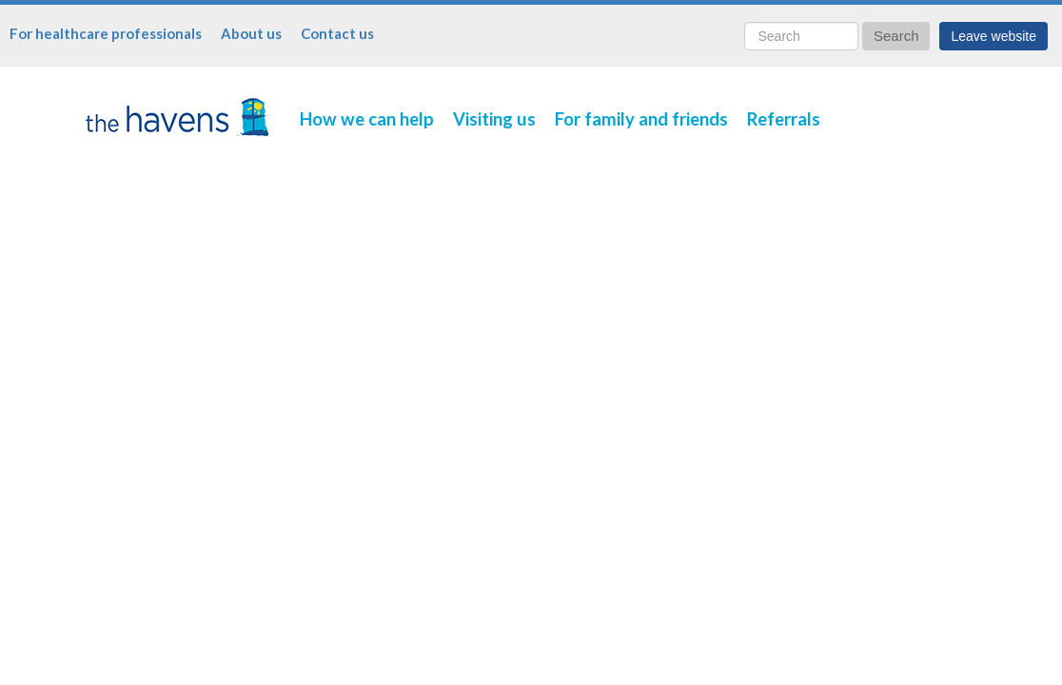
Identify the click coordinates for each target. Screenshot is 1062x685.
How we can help (367, 118)
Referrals (783, 118)
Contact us (337, 33)
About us (251, 33)
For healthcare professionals (106, 33)
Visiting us (494, 118)
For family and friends (641, 118)
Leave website (993, 36)
